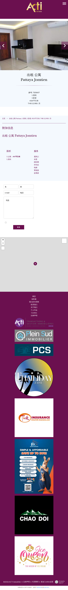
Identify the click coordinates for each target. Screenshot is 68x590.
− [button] (3, 243)
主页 (3, 118)
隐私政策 (29, 223)
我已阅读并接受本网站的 (20, 223)
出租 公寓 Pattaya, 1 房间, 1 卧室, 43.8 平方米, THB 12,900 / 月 (30, 118)
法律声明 (26, 582)
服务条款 (46, 587)
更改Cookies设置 (47, 582)
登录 (18, 227)
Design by (59, 582)
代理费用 (35, 582)
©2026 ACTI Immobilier (12, 582)
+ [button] (3, 240)
